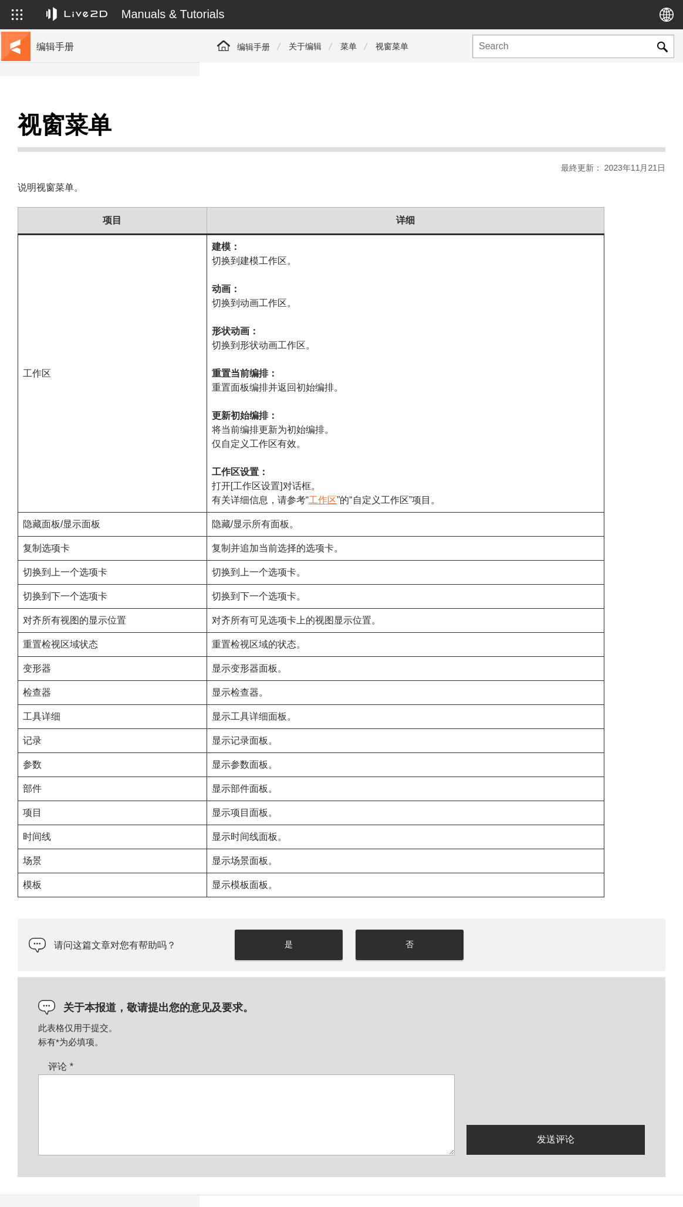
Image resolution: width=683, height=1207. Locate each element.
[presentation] (555, 1069)
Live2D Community (612, 1185)
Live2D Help (528, 1185)
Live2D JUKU (454, 1185)
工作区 (478, 471)
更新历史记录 (63, 204)
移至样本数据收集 (71, 166)
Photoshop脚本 (66, 429)
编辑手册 (253, 47)
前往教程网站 (63, 147)
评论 (260, 1037)
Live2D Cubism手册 (75, 129)
